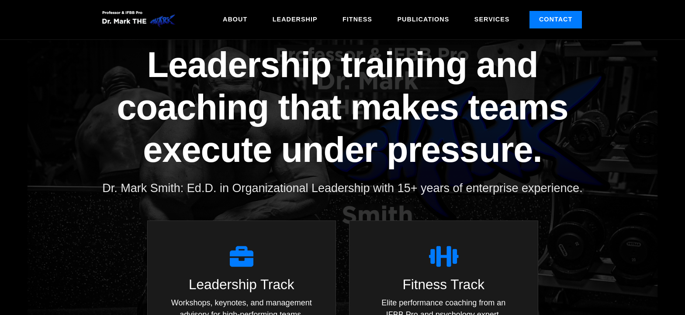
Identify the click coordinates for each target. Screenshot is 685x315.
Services (492, 19)
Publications (423, 19)
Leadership (295, 19)
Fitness (357, 19)
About (235, 19)
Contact (555, 19)
